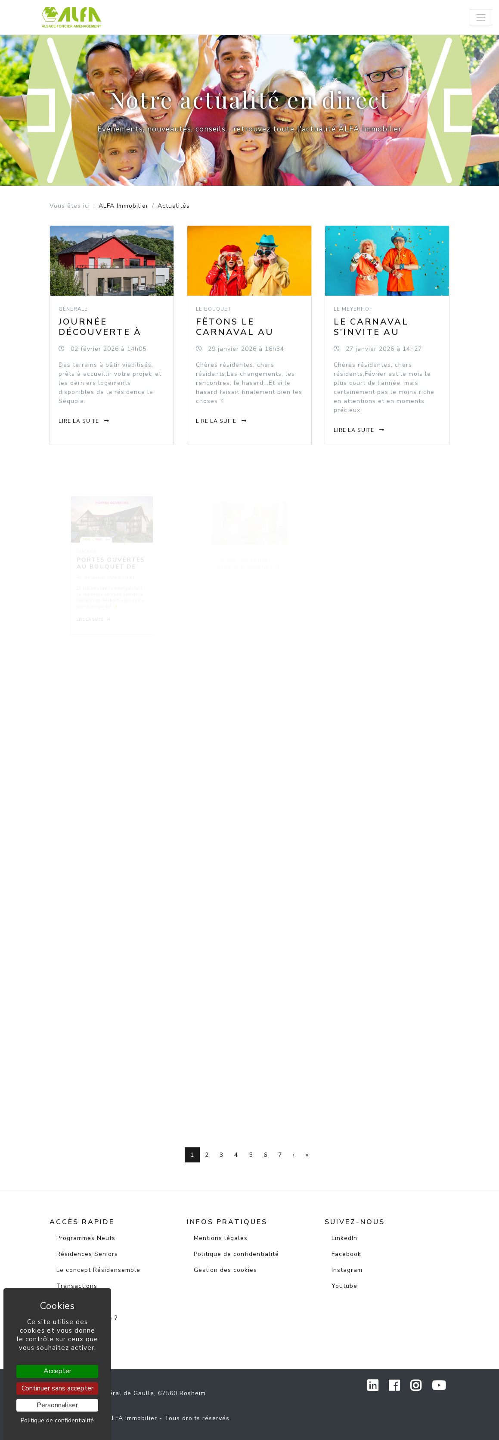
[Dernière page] (307, 1155)
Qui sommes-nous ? (87, 1318)
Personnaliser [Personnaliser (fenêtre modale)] (57, 1405)
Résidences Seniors (87, 1254)
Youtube (344, 1286)
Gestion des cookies (225, 1270)
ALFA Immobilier (124, 206)
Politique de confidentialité (236, 1254)
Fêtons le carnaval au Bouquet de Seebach (235, 337)
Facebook (346, 1254)
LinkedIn (344, 1238)
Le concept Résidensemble (98, 1270)
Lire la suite (84, 419)
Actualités (72, 1302)
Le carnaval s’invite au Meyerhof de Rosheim (373, 337)
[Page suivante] (294, 1155)
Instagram (347, 1270)
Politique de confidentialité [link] (57, 1420)
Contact (68, 1334)
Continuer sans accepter (57, 1388)
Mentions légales (221, 1238)
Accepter (57, 1371)
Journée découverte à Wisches (100, 332)
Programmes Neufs (85, 1238)
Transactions (76, 1286)
